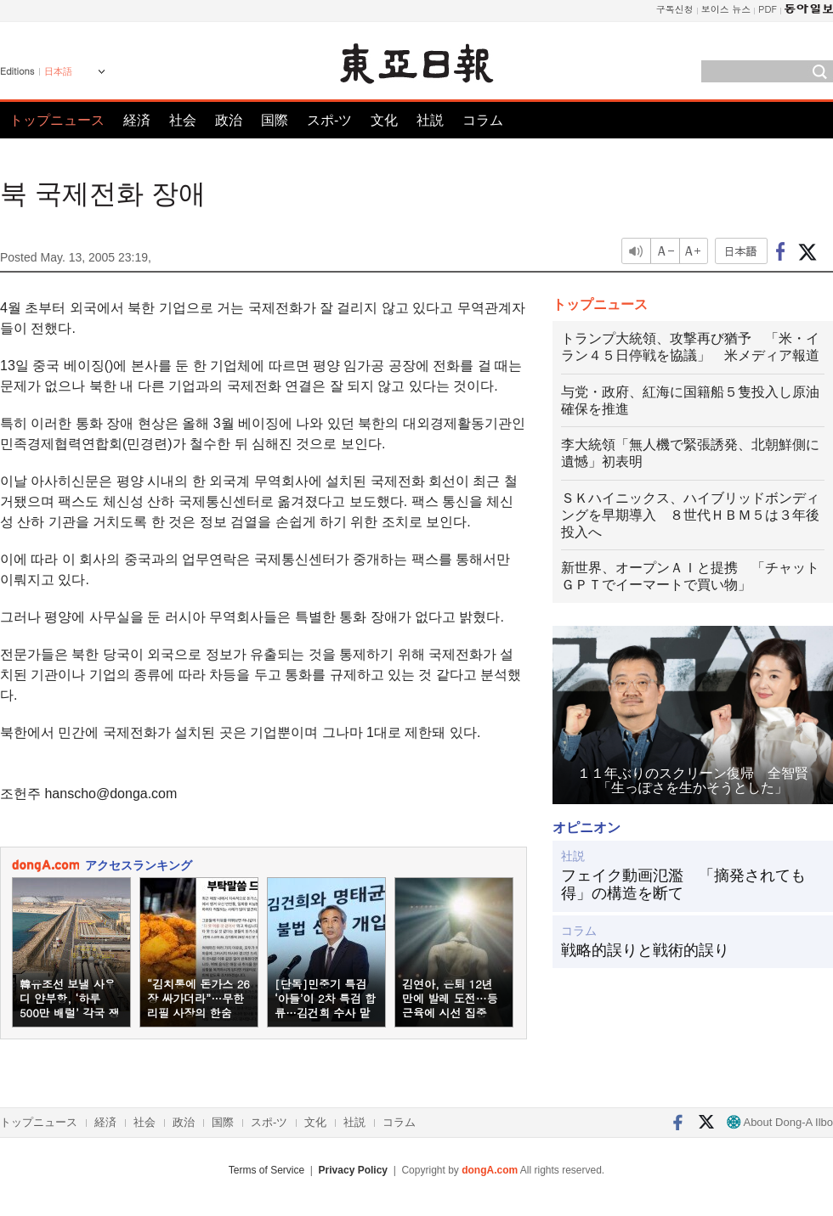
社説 (430, 120)
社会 (182, 120)
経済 (136, 120)
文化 (384, 120)
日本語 (58, 71)
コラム (482, 120)
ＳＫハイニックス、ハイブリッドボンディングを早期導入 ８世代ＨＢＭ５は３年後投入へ (690, 515)
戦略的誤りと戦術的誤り (645, 950)
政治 (228, 120)
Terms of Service (266, 1170)
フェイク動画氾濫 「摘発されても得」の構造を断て (683, 885)
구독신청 (675, 9)
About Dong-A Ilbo (780, 1122)
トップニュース (57, 120)
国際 (274, 120)
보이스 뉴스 (726, 9)
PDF (767, 9)
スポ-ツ (329, 120)
